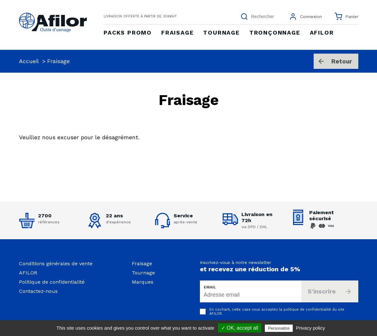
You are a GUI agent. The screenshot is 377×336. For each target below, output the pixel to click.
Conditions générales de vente (56, 263)
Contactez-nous (38, 291)
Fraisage (142, 263)
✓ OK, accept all (239, 328)
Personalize (279, 328)
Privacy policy (310, 328)
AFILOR (28, 273)
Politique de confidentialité (52, 282)
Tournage (143, 273)
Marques (142, 282)
